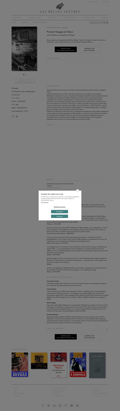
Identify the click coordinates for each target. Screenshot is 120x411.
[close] (77, 190)
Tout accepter (59, 211)
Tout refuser (59, 216)
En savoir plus (44, 202)
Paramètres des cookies (59, 207)
